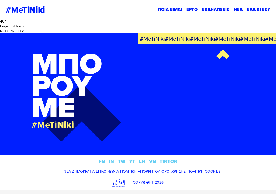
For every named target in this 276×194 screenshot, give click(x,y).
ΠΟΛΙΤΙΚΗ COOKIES (203, 171)
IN (111, 161)
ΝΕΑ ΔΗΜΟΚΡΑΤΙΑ (79, 171)
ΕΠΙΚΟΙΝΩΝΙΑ (107, 171)
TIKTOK (168, 161)
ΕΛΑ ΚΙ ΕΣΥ (258, 9)
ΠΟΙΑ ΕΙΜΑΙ (170, 9)
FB (102, 161)
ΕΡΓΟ (192, 9)
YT (132, 161)
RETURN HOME (13, 31)
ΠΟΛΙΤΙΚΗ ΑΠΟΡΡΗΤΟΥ (140, 171)
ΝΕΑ (238, 9)
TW (122, 161)
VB (152, 161)
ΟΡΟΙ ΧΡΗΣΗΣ (173, 171)
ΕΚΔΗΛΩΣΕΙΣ (215, 9)
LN (142, 161)
